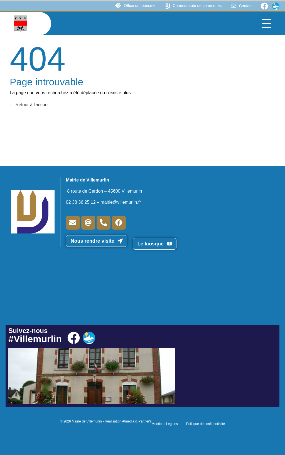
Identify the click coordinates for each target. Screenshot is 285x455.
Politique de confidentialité (205, 424)
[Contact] (233, 6)
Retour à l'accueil (30, 104)
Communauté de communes (197, 5)
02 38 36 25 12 (81, 202)
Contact (245, 6)
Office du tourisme (139, 5)
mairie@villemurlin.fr (120, 202)
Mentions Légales (165, 424)
